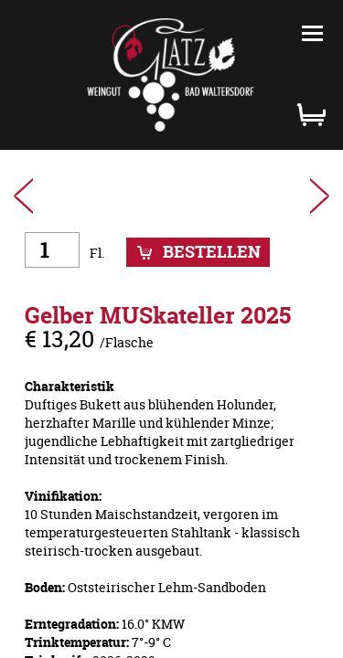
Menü (312, 33)
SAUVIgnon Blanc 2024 (24, 196)
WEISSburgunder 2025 (319, 196)
